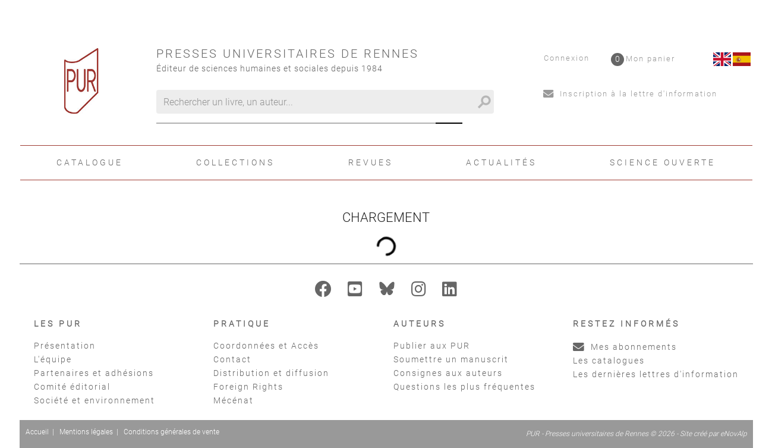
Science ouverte (663, 162)
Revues (370, 162)
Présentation (65, 345)
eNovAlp (733, 434)
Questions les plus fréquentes (464, 386)
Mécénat (233, 400)
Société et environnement (94, 400)
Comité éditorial (72, 386)
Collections (235, 162)
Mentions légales (86, 432)
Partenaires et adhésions (94, 373)
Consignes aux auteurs (448, 373)
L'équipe (53, 359)
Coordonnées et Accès (266, 345)
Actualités (501, 162)
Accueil (37, 432)
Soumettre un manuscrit (451, 359)
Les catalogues (609, 360)
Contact (232, 359)
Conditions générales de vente (171, 432)
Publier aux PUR (431, 345)
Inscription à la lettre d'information (630, 93)
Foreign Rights (248, 386)
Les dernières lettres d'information (656, 374)
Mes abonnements (625, 347)
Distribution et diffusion (271, 373)
